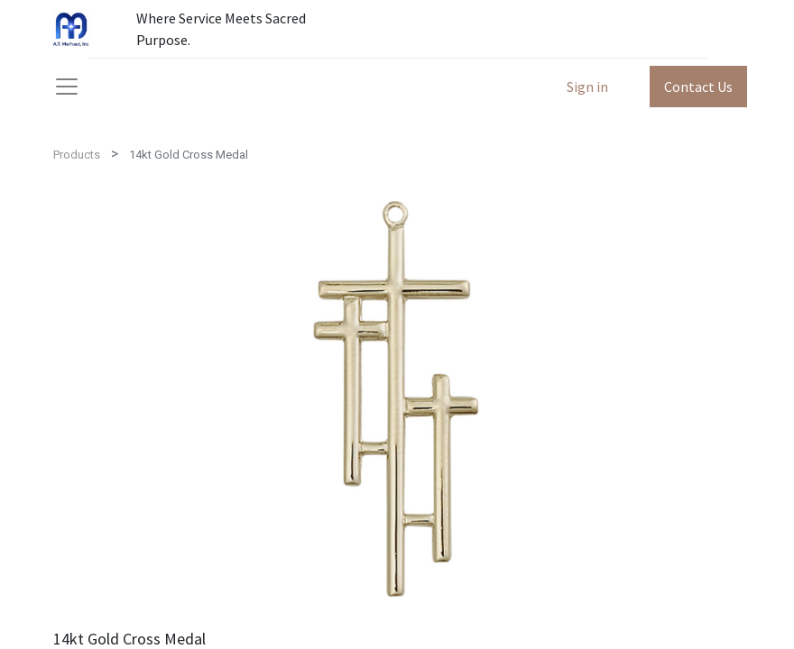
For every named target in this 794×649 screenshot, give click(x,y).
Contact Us (698, 87)
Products (76, 154)
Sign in (587, 87)
